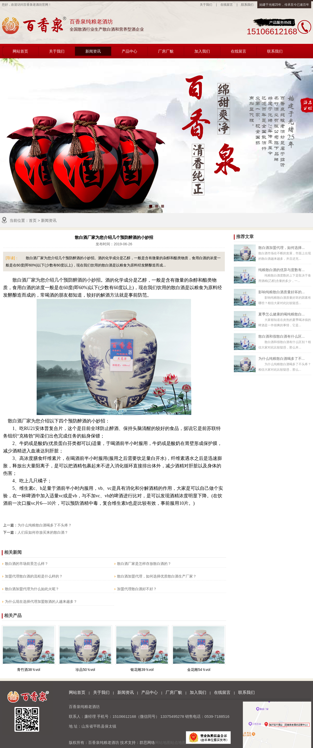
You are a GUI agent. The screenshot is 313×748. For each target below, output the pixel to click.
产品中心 (129, 51)
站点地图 (178, 742)
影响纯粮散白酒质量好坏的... (281, 292)
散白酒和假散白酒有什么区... (281, 336)
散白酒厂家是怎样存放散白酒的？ (144, 564)
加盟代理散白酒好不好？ (137, 589)
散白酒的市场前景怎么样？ (26, 564)
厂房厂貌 (166, 51)
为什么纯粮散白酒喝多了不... (281, 358)
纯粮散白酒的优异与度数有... (281, 270)
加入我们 (202, 51)
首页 (33, 220)
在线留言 (226, 4)
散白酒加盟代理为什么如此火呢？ (32, 589)
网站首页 (20, 51)
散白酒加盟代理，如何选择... (281, 248)
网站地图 (162, 742)
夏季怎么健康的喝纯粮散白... (281, 314)
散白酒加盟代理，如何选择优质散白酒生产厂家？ (156, 576)
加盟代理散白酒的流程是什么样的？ (34, 576)
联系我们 (247, 4)
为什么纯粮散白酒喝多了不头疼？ (45, 525)
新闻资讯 (93, 51)
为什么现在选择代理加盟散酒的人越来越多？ (41, 601)
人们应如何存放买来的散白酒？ (43, 532)
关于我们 (206, 4)
